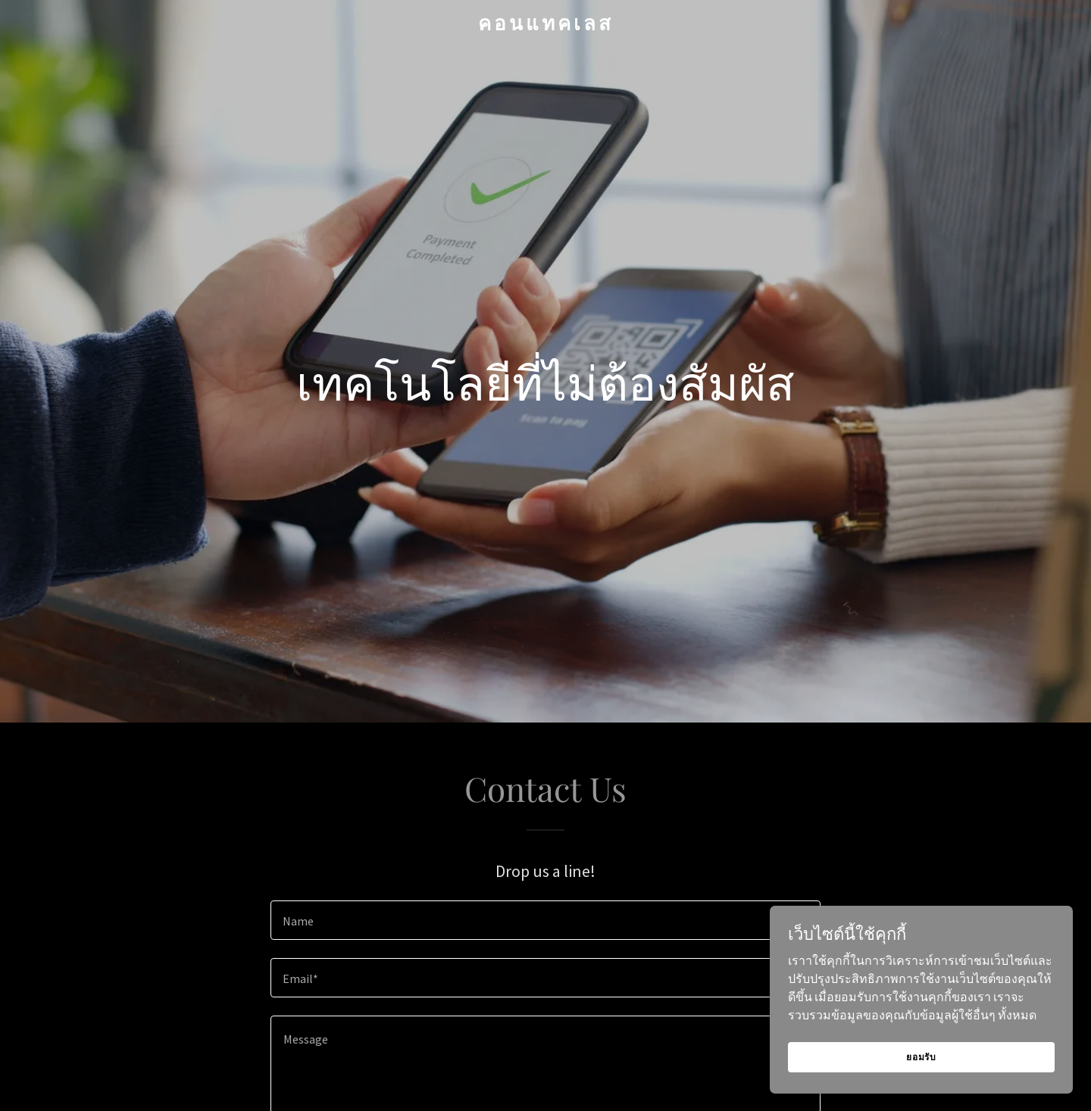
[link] (545, 25)
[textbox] (545, 920)
